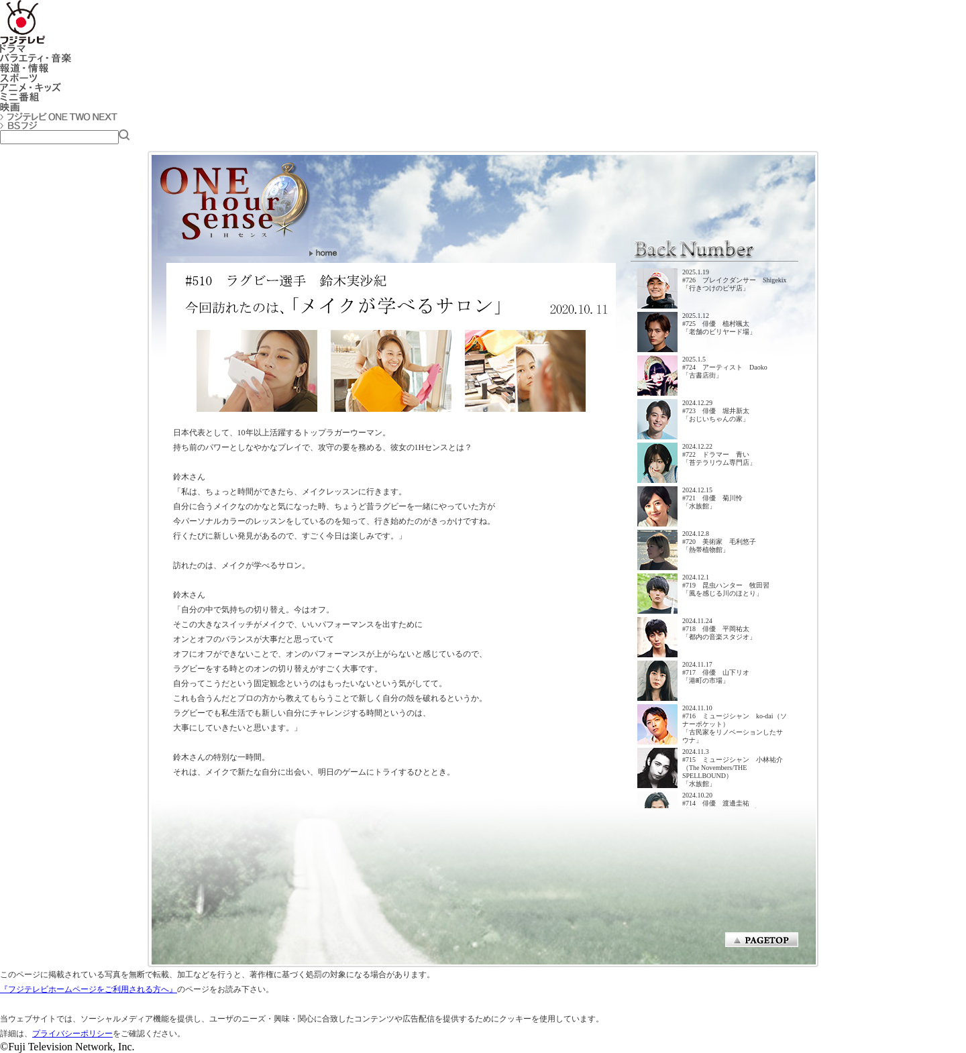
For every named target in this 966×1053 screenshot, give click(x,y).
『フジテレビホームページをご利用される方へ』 (88, 989)
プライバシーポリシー (72, 1033)
